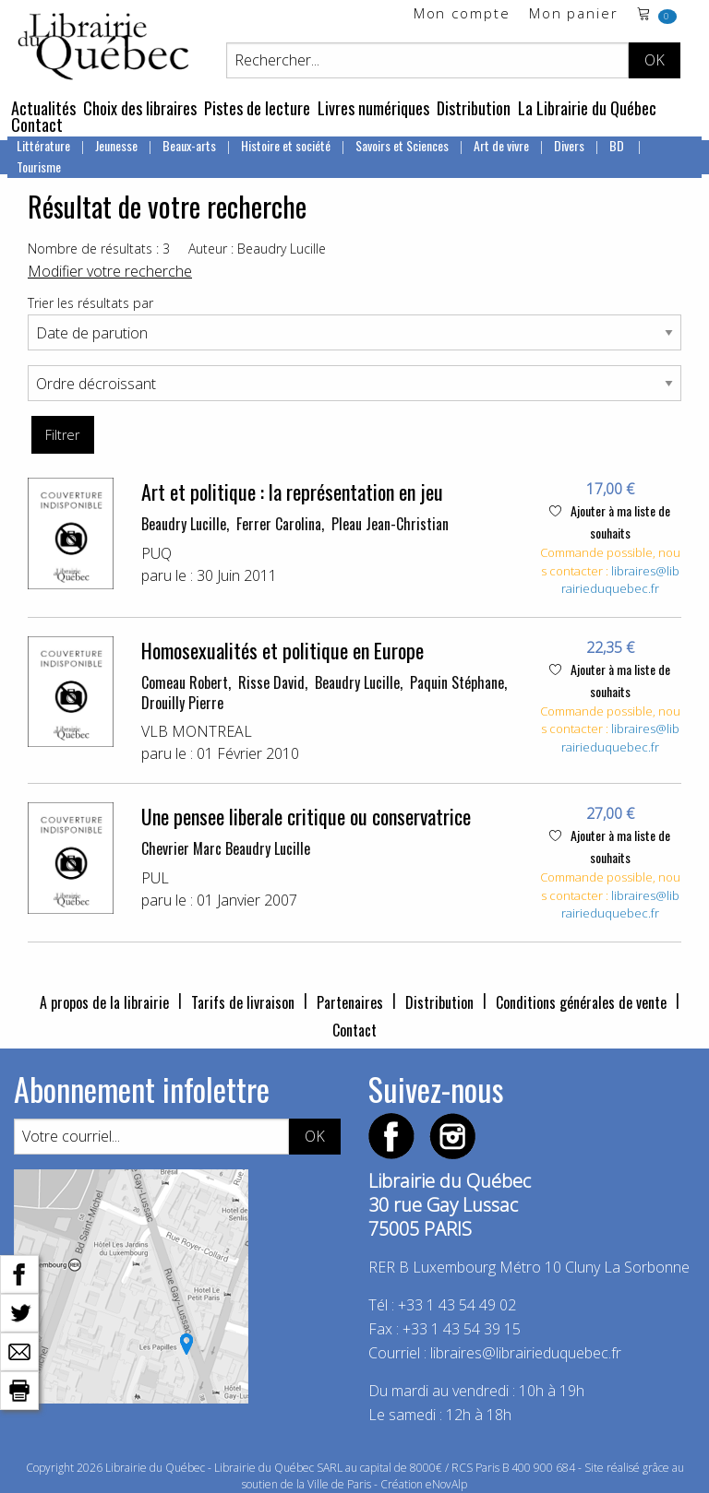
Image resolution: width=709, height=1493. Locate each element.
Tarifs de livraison (242, 1002)
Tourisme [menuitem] (39, 166)
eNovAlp (446, 1484)
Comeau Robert (184, 682)
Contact (37, 124)
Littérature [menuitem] (43, 145)
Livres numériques (373, 108)
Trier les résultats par (90, 303)
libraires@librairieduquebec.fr (620, 580)
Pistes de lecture (257, 108)
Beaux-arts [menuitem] (189, 145)
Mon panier (574, 14)
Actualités (43, 108)
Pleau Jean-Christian (390, 524)
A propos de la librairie (104, 1002)
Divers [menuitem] (569, 145)
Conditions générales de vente (581, 1002)
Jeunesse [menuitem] (116, 145)
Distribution (474, 108)
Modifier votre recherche (110, 271)
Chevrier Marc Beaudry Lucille (225, 848)
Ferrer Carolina (278, 524)
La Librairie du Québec (587, 108)
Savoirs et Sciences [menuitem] (402, 145)
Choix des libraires (140, 108)
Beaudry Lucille (183, 524)
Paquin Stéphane (457, 682)
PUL (155, 878)
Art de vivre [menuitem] (501, 145)
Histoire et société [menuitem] (285, 145)
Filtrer (62, 435)
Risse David (271, 682)
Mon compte (462, 14)
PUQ (156, 553)
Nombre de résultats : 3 (99, 248)
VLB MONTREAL (196, 731)
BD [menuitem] (618, 145)
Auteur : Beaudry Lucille (257, 248)
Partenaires (350, 1002)
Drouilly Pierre (182, 703)
